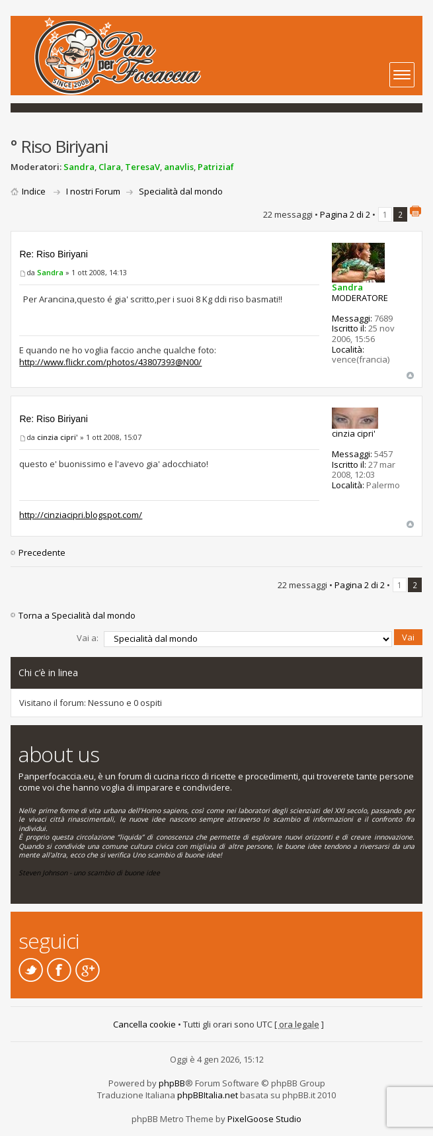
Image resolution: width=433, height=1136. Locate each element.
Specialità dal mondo (181, 191)
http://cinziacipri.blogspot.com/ (80, 515)
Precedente (42, 552)
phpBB (172, 1083)
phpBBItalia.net (207, 1095)
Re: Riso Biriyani (53, 254)
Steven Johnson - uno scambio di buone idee (89, 872)
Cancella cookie (144, 1024)
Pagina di (345, 214)
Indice (34, 191)
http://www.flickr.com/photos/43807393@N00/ (110, 362)
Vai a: (87, 638)
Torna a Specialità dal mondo (77, 615)
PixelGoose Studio (264, 1119)
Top (410, 375)
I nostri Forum (93, 191)
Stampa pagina (415, 211)
